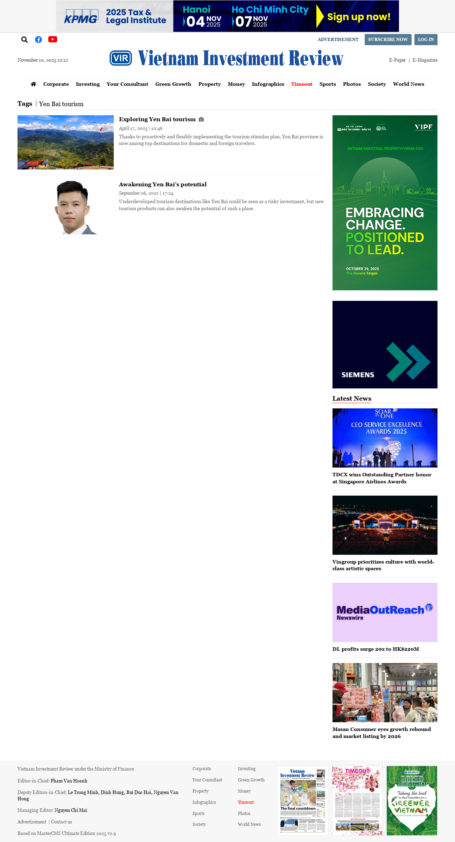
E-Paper (397, 59)
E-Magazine (425, 59)
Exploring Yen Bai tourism (161, 119)
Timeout (302, 84)
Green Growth (173, 84)
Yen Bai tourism (61, 103)
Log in (426, 39)
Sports (328, 84)
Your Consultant (127, 84)
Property (209, 84)
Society (377, 84)
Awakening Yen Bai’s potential (163, 184)
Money (236, 84)
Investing (88, 84)
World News (408, 84)
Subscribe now (388, 39)
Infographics (268, 84)
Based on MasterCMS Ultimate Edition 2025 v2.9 (67, 833)
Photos (352, 84)
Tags (25, 103)
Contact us (61, 821)
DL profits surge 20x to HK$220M (375, 649)
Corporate (56, 84)
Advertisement (338, 39)
